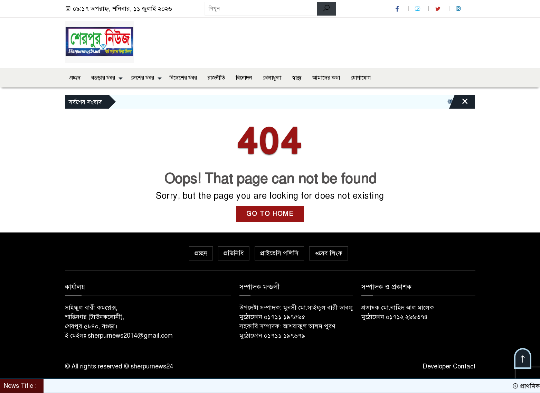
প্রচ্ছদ (74, 77)
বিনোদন (244, 77)
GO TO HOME (270, 214)
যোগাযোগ (361, 77)
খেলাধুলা (272, 77)
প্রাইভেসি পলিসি (279, 253)
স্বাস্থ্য (297, 77)
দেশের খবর (142, 77)
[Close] (459, 103)
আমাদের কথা (326, 77)
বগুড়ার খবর (103, 77)
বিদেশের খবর (183, 77)
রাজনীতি (216, 77)
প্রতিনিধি (234, 253)
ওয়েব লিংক (328, 253)
